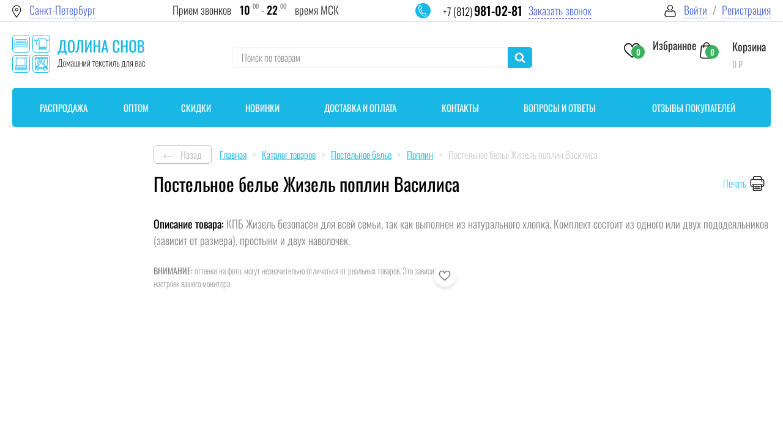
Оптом (136, 107)
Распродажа (63, 107)
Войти (695, 10)
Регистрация (746, 10)
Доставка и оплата (360, 107)
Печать (734, 183)
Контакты (460, 107)
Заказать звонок (560, 10)
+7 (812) (482, 11)
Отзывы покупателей (693, 107)
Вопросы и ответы (560, 107)
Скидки (196, 107)
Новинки (262, 107)
